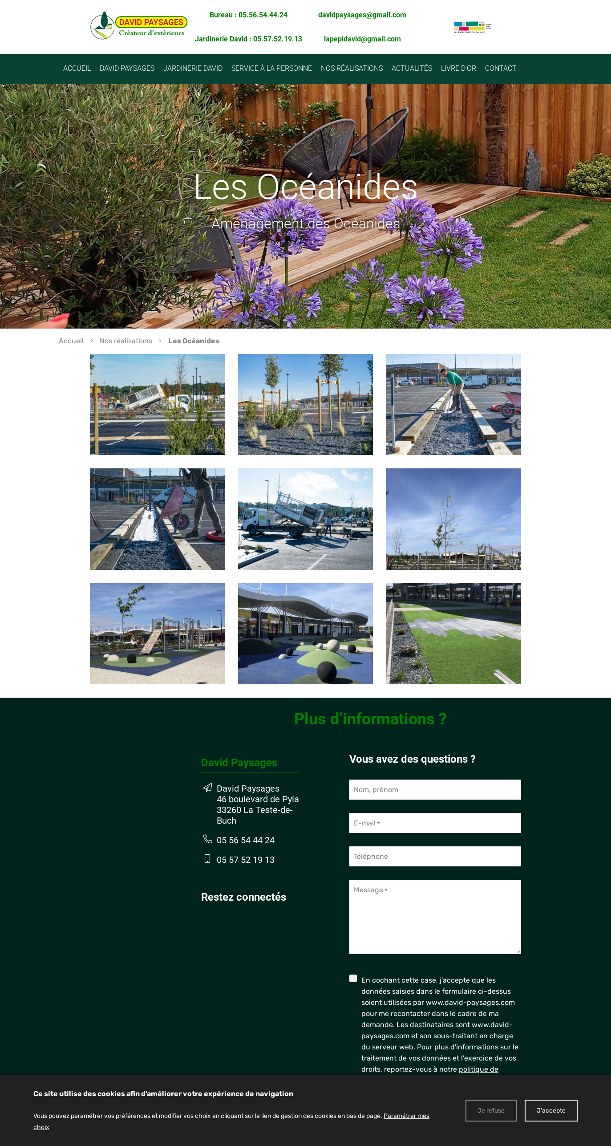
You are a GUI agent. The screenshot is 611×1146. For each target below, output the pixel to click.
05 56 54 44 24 (246, 840)
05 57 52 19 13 (246, 859)
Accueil (71, 341)
